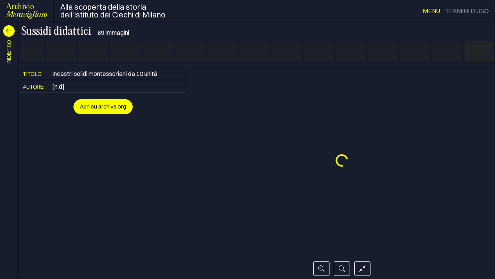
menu (431, 11)
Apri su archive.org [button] (103, 106)
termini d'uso (467, 11)
